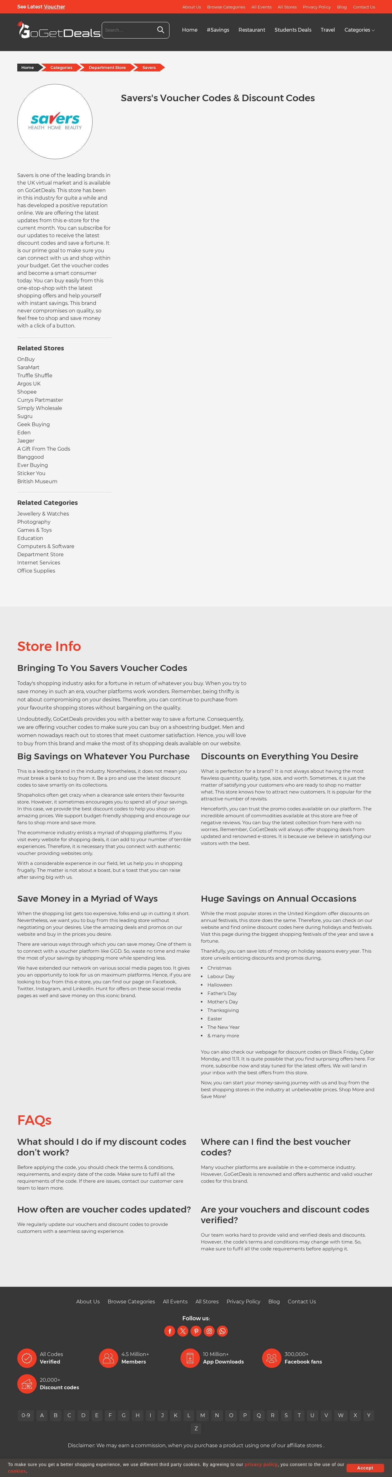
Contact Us (364, 6)
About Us (191, 6)
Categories (360, 30)
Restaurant (252, 30)
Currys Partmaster (40, 400)
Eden (24, 433)
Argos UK (28, 384)
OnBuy (26, 359)
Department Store (107, 67)
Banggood (30, 457)
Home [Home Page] (28, 67)
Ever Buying (32, 465)
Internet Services (38, 563)
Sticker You (31, 473)
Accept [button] (365, 1467)
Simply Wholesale (39, 408)
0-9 (25, 1415)
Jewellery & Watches (43, 514)
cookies (17, 1471)
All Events (261, 6)
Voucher (54, 7)
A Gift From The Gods (43, 449)
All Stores (287, 6)
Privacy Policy (317, 6)
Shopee (27, 392)
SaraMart (28, 367)
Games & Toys (34, 530)
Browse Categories (226, 6)
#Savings (218, 30)
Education (30, 538)
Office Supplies (36, 571)
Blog (342, 6)
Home (189, 30)
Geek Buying (33, 424)
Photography (34, 522)
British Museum (37, 481)
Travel (328, 30)
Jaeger (25, 441)
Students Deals (293, 30)
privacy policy (261, 1464)
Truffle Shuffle (34, 376)
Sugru (25, 416)
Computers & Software (45, 546)
